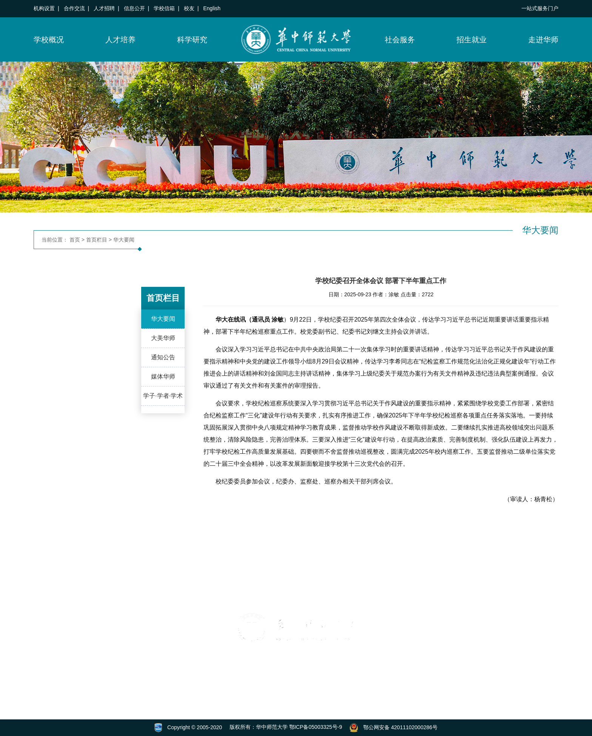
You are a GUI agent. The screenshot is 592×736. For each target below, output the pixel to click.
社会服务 (400, 39)
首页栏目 (96, 240)
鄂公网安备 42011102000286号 (400, 727)
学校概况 (49, 39)
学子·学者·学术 (163, 396)
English (211, 8)
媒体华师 (163, 377)
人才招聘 (104, 8)
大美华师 (163, 338)
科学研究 (192, 39)
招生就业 (471, 39)
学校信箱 (164, 8)
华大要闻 (123, 240)
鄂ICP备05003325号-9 (315, 727)
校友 (189, 8)
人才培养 (120, 39)
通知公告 (163, 357)
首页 (74, 240)
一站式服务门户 (539, 8)
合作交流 (74, 8)
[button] (43, 664)
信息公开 (134, 8)
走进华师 (543, 39)
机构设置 (44, 8)
